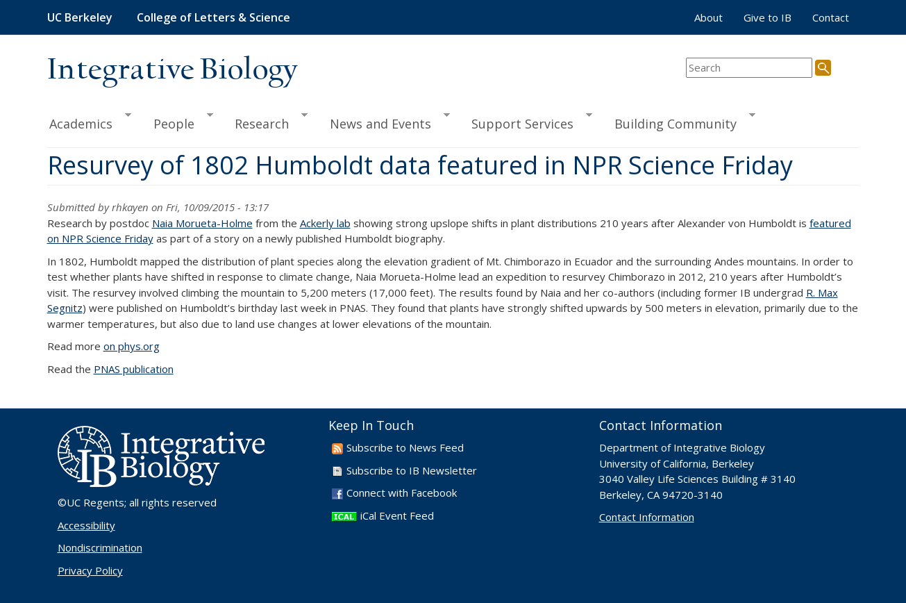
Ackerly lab (325, 223)
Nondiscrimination (100, 547)
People (177, 121)
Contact (830, 17)
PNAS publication (134, 369)
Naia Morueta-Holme (202, 223)
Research (265, 121)
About (708, 17)
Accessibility (86, 525)
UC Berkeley (79, 17)
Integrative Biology (172, 70)
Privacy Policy (90, 570)
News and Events (383, 121)
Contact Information (646, 517)
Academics (89, 121)
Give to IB (767, 17)
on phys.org (131, 346)
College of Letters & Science (213, 17)
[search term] (749, 68)
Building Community (678, 121)
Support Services (525, 121)
